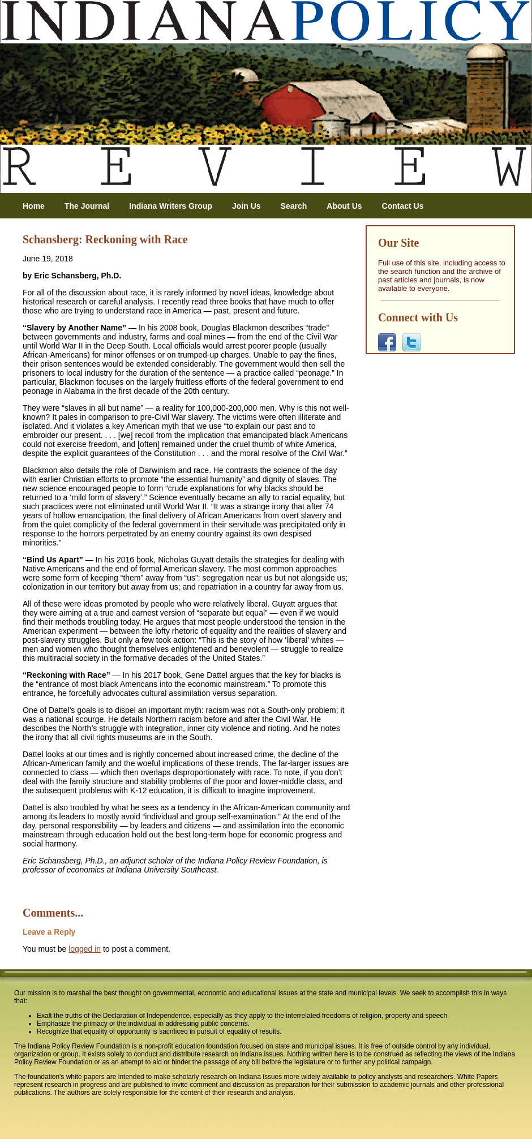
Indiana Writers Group (170, 205)
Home (34, 205)
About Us (344, 205)
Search (294, 205)
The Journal (87, 205)
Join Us (246, 205)
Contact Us (403, 205)
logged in (84, 948)
